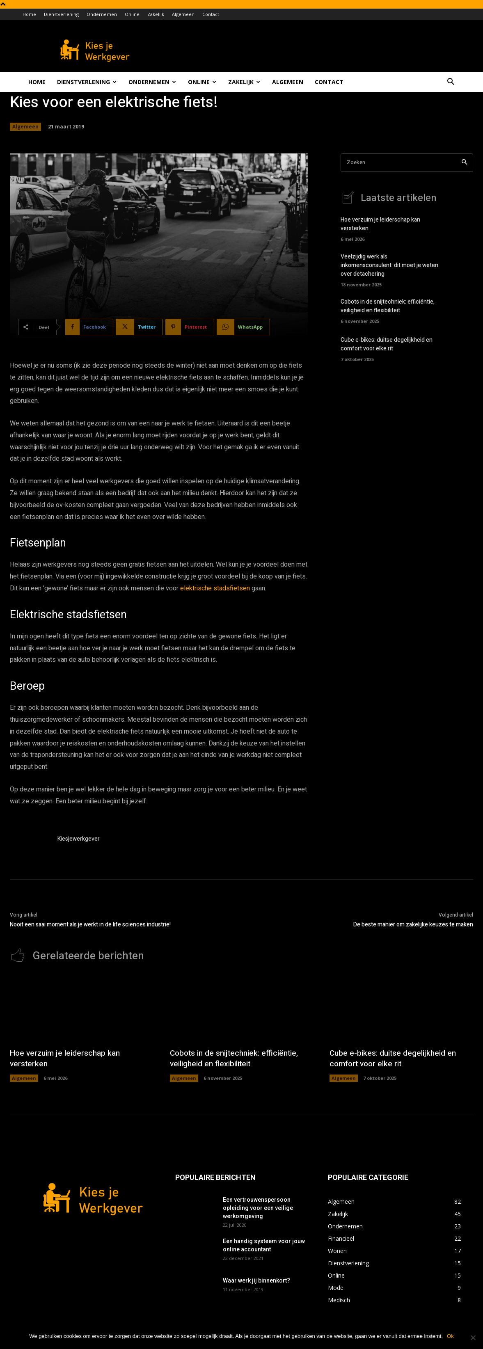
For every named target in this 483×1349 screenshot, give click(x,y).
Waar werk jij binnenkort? (256, 1280)
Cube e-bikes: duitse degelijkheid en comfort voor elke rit (387, 344)
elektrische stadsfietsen (215, 588)
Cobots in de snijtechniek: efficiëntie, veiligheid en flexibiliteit (388, 306)
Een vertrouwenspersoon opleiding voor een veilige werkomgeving (258, 1207)
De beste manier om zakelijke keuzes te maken (413, 924)
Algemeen (183, 14)
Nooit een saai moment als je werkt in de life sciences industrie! (90, 924)
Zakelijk (155, 14)
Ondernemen (102, 14)
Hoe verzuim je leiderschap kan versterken (67, 1058)
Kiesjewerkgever (78, 839)
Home (29, 14)
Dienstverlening (61, 14)
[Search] (464, 162)
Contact (210, 14)
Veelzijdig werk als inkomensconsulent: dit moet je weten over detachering (389, 265)
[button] (451, 83)
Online (132, 14)
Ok (450, 1336)
